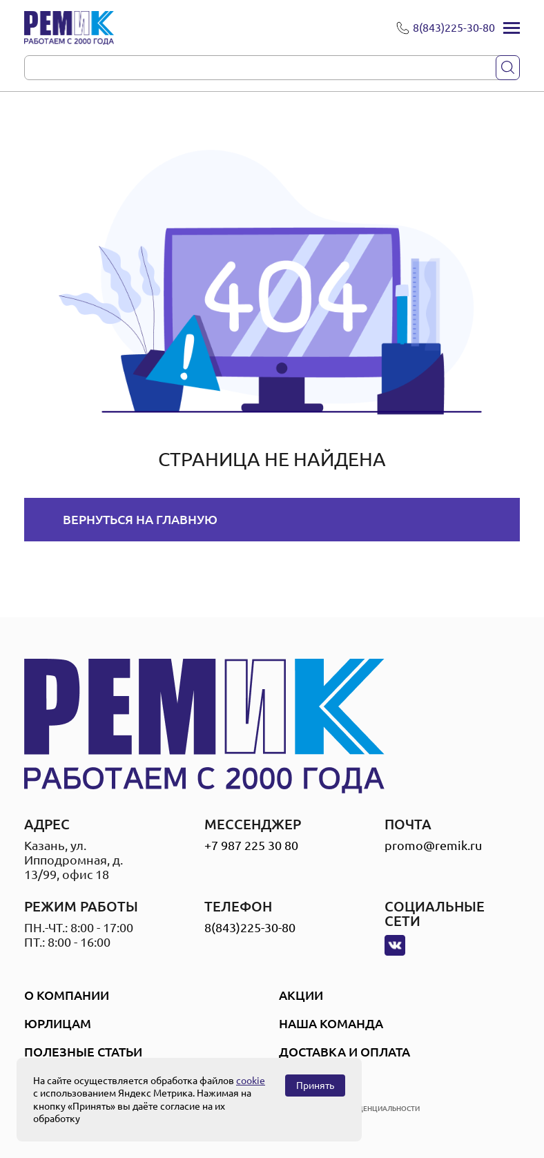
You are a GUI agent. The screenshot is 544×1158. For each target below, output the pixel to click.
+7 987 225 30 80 (251, 845)
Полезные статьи (83, 1052)
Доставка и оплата (344, 1052)
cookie (250, 1080)
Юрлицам (57, 1023)
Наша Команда (331, 1023)
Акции (301, 995)
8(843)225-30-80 (249, 927)
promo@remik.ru (433, 845)
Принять (315, 1085)
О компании (66, 995)
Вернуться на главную (140, 519)
